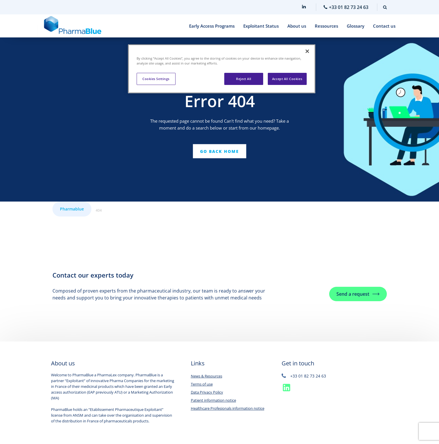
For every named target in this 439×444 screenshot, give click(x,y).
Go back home (219, 151)
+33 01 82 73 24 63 (304, 376)
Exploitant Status (261, 26)
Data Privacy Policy (207, 392)
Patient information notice (213, 400)
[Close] (307, 51)
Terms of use (202, 384)
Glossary (355, 26)
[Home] (72, 26)
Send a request (352, 294)
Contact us (384, 26)
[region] (221, 68)
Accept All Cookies (287, 79)
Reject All (243, 79)
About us (296, 26)
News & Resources (206, 376)
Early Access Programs (212, 26)
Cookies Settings (155, 79)
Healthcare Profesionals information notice (227, 408)
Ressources (326, 26)
